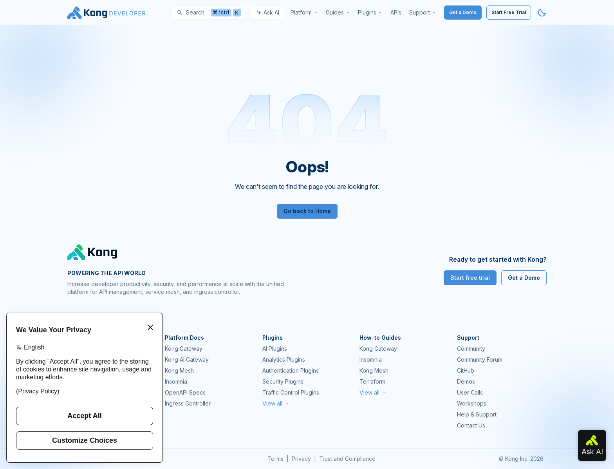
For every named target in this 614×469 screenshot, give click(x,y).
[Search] (209, 12)
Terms (275, 458)
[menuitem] (304, 12)
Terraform (372, 381)
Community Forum (479, 359)
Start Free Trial (508, 12)
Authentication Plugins (290, 370)
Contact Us (471, 425)
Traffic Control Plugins (290, 392)
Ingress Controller (188, 403)
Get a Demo (463, 12)
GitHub (465, 370)
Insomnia (176, 381)
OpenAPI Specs (185, 392)
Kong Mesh (179, 370)
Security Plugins (282, 381)
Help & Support (477, 414)
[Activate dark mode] (542, 12)
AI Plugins (274, 348)
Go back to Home (307, 211)
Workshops (471, 403)
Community (471, 348)
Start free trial (470, 277)
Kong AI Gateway (187, 359)
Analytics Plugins (283, 359)
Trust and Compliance (347, 458)
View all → (275, 403)
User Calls (470, 392)
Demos (466, 381)
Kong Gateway (183, 348)
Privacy (301, 458)
